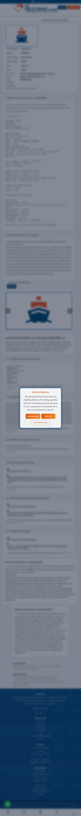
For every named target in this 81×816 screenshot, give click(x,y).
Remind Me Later (40, 422)
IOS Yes (48, 416)
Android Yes (33, 416)
